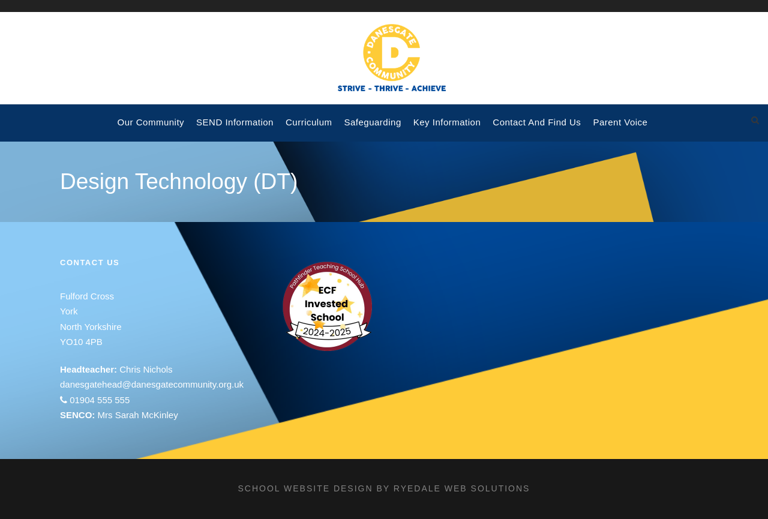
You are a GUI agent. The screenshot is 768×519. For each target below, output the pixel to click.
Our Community (151, 122)
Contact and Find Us (537, 122)
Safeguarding (372, 122)
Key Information (447, 122)
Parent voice (620, 122)
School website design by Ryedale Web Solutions (384, 488)
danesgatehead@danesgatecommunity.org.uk (152, 384)
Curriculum (309, 122)
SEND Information (235, 122)
